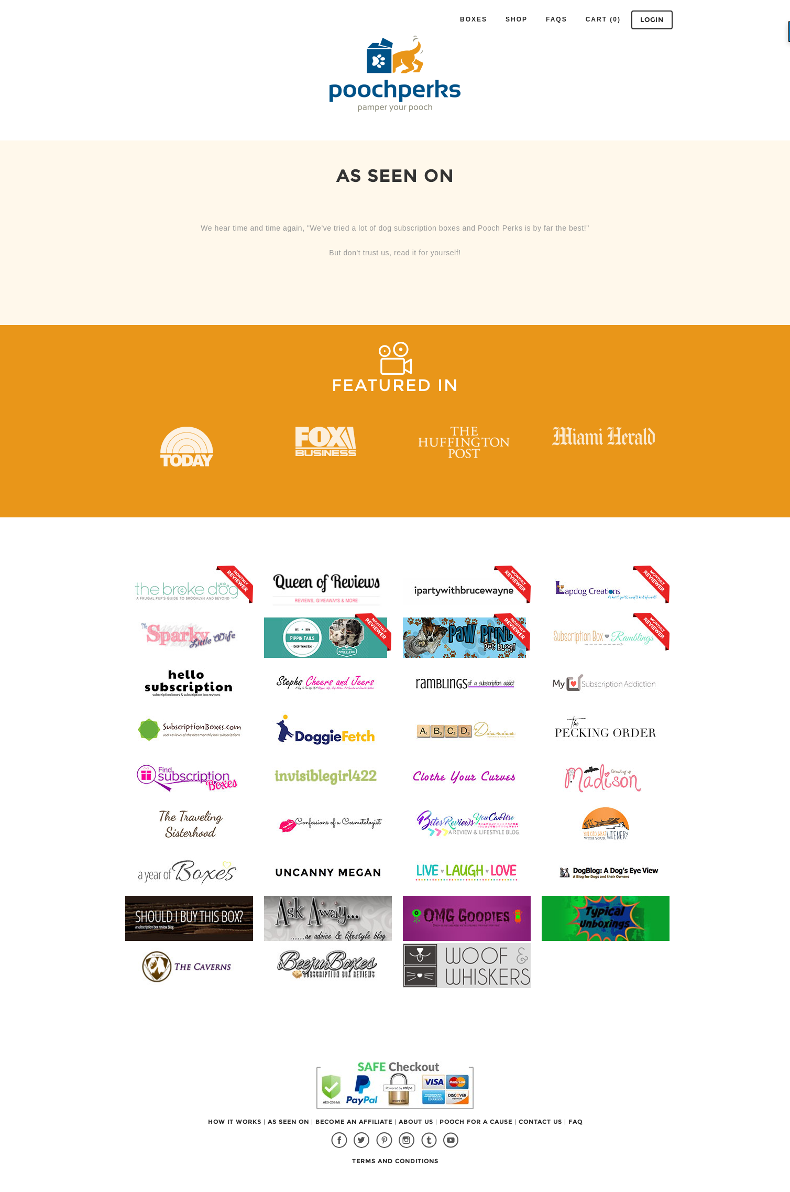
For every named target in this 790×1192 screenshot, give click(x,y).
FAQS (556, 19)
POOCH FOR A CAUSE (477, 1121)
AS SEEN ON (289, 1121)
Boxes (473, 19)
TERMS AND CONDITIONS (395, 1161)
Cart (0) (603, 19)
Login (652, 20)
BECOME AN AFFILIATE (354, 1121)
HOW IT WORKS (236, 1121)
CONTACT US (541, 1121)
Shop (517, 19)
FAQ (575, 1121)
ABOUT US (417, 1121)
